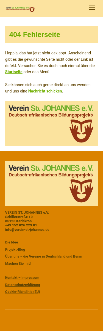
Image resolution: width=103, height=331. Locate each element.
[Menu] (92, 7)
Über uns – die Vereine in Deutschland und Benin (43, 256)
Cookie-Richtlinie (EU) (22, 292)
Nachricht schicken (45, 91)
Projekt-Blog (15, 249)
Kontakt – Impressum (22, 278)
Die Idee (11, 242)
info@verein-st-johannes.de (27, 229)
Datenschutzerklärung (22, 285)
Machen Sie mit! (18, 263)
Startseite (14, 72)
